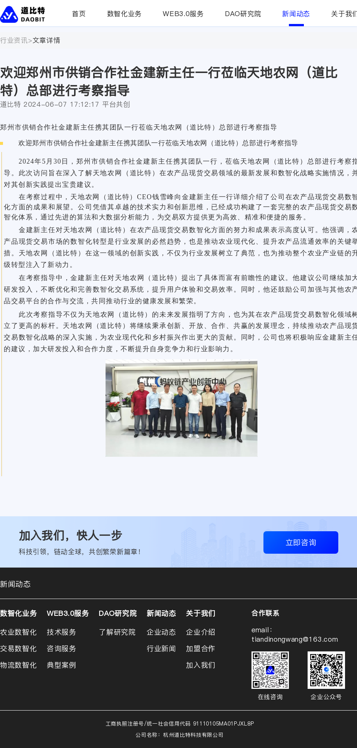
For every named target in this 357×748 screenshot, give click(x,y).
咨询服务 (61, 648)
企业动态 (161, 632)
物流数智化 (18, 665)
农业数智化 (18, 632)
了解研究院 (117, 632)
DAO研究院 (243, 13)
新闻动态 (296, 17)
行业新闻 (161, 648)
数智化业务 (124, 13)
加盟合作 (201, 648)
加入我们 (201, 665)
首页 (79, 13)
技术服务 (61, 632)
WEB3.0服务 (183, 13)
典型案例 (61, 665)
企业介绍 (201, 632)
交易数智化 (18, 648)
